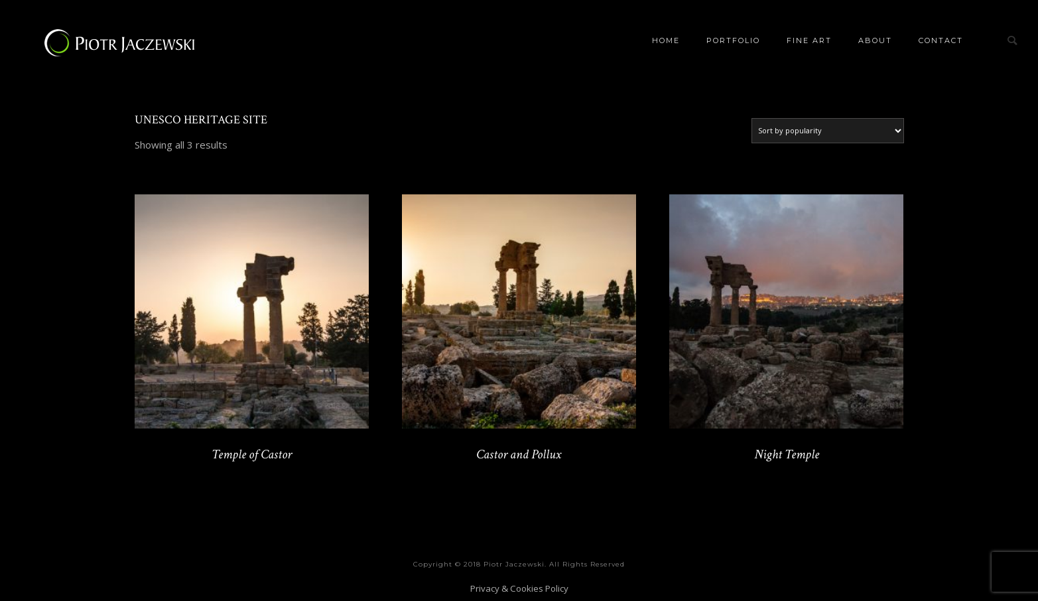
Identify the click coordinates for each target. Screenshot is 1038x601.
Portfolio (733, 40)
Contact (941, 40)
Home (666, 40)
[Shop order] (827, 130)
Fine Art (809, 40)
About (875, 40)
